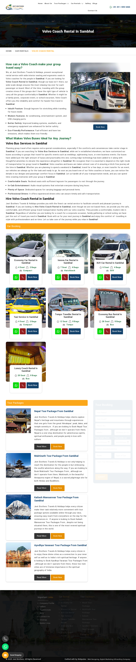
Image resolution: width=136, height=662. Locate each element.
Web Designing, (93, 659)
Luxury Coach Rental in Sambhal (25, 369)
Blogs (95, 3)
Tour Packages (61, 3)
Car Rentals (77, 3)
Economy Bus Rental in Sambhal (110, 315)
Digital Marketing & (107, 659)
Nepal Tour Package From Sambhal (53, 411)
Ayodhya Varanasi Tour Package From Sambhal (60, 545)
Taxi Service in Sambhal (26, 317)
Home (40, 3)
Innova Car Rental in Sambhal (68, 261)
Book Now (32, 277)
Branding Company (122, 659)
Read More (41, 446)
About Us (48, 3)
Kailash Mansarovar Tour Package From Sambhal (56, 499)
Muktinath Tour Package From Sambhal (56, 456)
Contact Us (92, 11)
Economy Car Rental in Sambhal (25, 261)
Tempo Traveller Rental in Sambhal (68, 315)
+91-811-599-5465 (119, 7)
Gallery (88, 3)
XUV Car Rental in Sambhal (110, 263)
